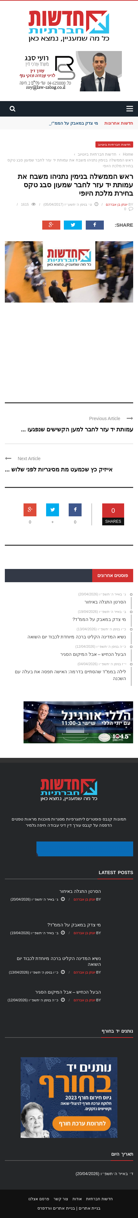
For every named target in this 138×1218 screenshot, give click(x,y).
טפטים (17, 819)
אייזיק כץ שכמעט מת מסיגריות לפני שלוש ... (59, 469)
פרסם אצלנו (38, 1199)
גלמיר (31, 825)
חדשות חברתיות (99, 1199)
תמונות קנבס (114, 819)
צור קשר (61, 1199)
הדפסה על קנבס (97, 825)
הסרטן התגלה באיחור (80, 891)
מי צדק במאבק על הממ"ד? (72, 123)
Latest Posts (116, 872)
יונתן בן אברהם (116, 204)
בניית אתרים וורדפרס (56, 1208)
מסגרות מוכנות (51, 819)
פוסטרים (93, 819)
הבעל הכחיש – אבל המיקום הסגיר (68, 992)
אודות (77, 1199)
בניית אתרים (90, 1208)
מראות (31, 819)
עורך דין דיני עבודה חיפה (59, 825)
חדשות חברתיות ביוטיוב (114, 144)
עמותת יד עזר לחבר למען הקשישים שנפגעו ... (77, 429)
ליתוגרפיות (75, 819)
